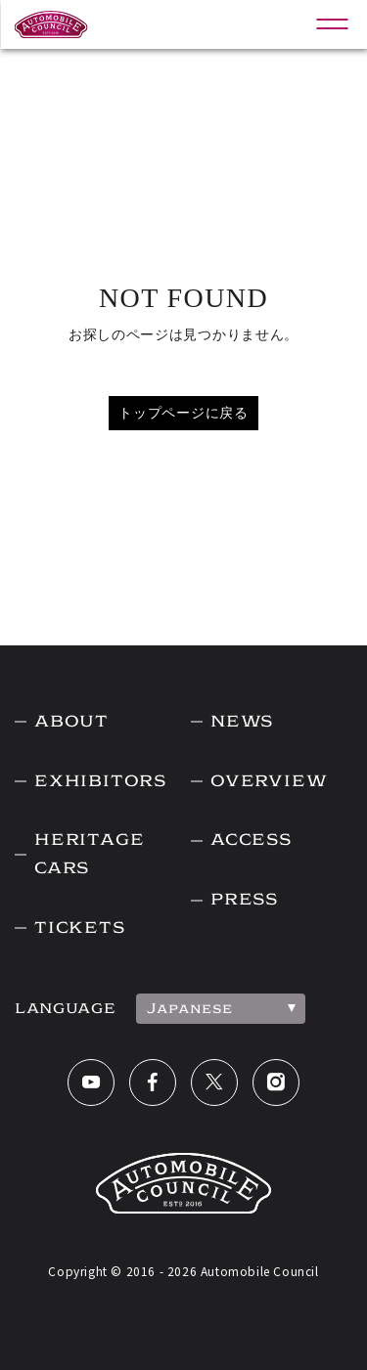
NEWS (241, 721)
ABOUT (71, 721)
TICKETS (79, 927)
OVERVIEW (268, 781)
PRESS (244, 899)
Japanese (190, 1008)
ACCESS (251, 839)
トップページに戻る (183, 413)
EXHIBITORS (100, 781)
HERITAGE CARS (89, 853)
